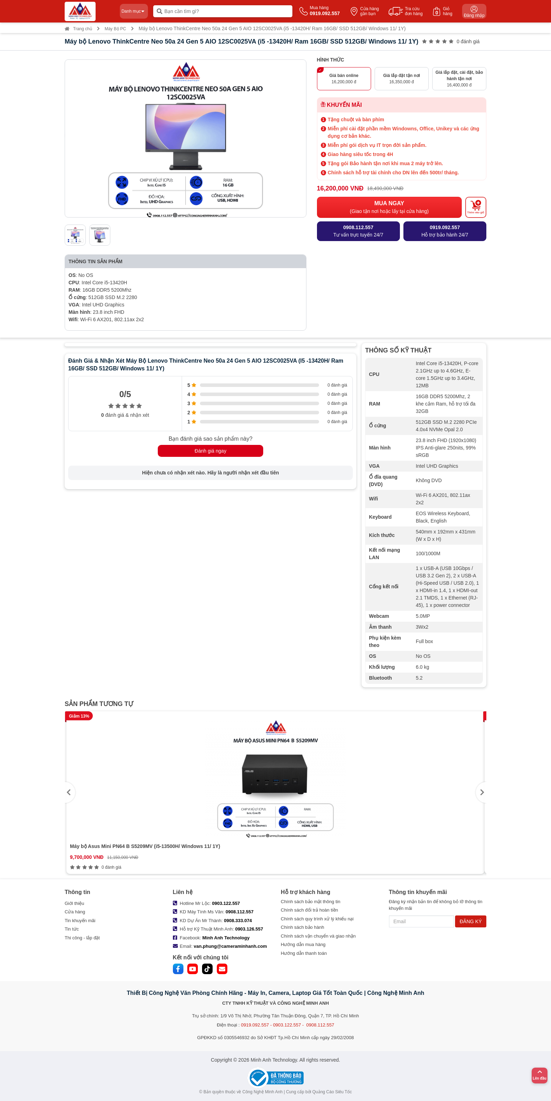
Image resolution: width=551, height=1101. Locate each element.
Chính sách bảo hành (302, 927)
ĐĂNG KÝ (471, 921)
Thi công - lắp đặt (82, 937)
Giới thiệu (74, 903)
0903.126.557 (249, 929)
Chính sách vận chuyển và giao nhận (318, 936)
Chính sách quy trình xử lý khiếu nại (317, 918)
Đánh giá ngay (210, 451)
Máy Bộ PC (115, 28)
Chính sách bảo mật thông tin (310, 901)
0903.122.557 (226, 903)
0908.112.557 (240, 911)
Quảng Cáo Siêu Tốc (332, 1091)
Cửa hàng (75, 911)
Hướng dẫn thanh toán (304, 953)
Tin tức (72, 929)
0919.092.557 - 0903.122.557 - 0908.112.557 (287, 1025)
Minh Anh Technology (225, 937)
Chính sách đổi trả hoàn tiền (309, 910)
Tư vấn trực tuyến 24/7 (358, 231)
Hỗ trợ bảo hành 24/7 (444, 231)
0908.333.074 (238, 920)
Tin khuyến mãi (80, 920)
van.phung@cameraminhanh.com (230, 946)
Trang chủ (78, 28)
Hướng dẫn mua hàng (303, 944)
